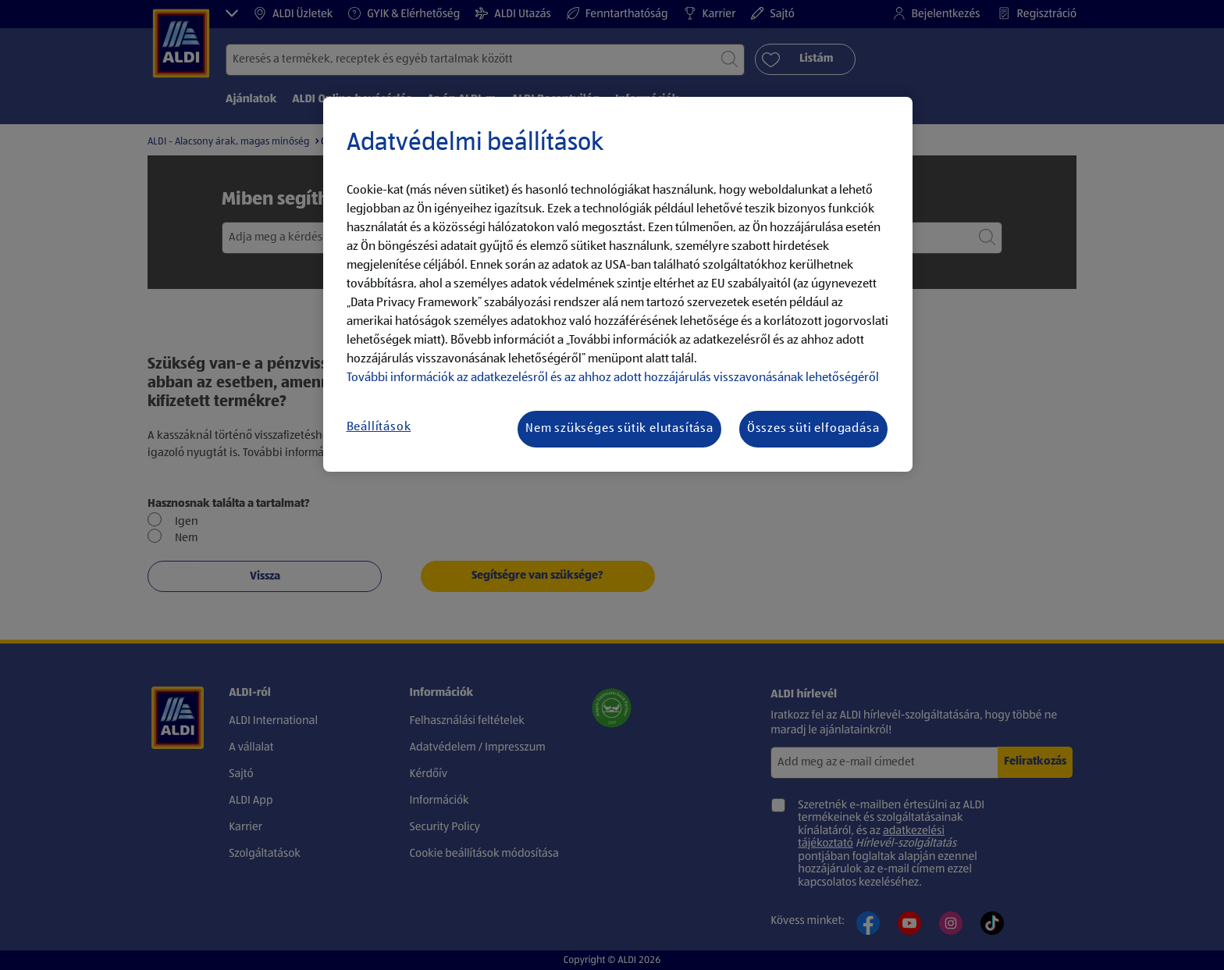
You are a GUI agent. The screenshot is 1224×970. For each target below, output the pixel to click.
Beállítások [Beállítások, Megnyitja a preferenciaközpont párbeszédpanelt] (379, 427)
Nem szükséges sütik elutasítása (619, 429)
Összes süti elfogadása (813, 429)
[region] (618, 284)
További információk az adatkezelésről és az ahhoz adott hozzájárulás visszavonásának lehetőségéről (613, 378)
